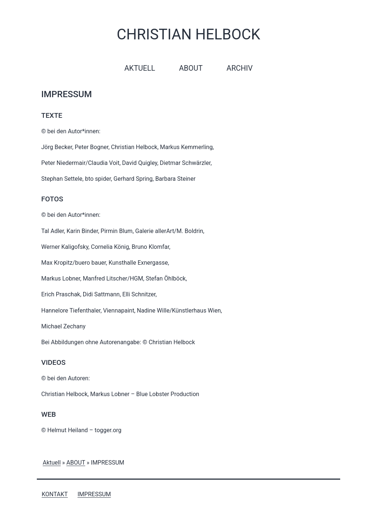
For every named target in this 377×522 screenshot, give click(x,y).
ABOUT (75, 462)
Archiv (239, 68)
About (190, 68)
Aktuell (139, 68)
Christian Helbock (188, 34)
